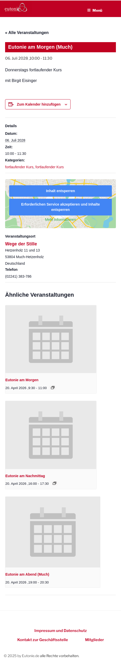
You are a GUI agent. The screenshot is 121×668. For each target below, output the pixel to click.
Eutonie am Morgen (21, 380)
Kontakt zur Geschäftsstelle (42, 640)
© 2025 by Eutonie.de (22, 656)
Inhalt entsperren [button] (60, 191)
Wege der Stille (21, 243)
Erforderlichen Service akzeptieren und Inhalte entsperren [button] (60, 207)
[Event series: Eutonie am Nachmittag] (54, 483)
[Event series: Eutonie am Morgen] (53, 387)
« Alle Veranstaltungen (27, 32)
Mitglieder (94, 640)
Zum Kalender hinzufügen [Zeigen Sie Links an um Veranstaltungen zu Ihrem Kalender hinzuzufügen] (39, 104)
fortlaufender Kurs (19, 167)
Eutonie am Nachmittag (25, 476)
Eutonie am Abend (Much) (27, 574)
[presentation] (50, 339)
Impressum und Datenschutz (60, 630)
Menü (94, 10)
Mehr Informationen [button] (60, 220)
